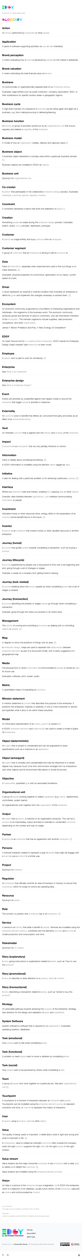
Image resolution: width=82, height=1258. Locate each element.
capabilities (49, 793)
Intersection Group (20, 1241)
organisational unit (55, 122)
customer (16, 192)
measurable (9, 780)
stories (8, 1189)
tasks (43, 1143)
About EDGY (31, 1230)
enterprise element (10, 927)
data (51, 43)
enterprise (58, 83)
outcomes (70, 818)
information (15, 263)
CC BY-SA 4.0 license (26, 1213)
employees (30, 29)
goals (59, 205)
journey (7, 544)
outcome (9, 412)
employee (6, 192)
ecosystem (13, 316)
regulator (33, 192)
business (43, 622)
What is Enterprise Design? (18, 382)
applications (38, 493)
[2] (19, 266)
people (46, 29)
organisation (25, 139)
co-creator (18, 944)
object (52, 461)
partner (25, 192)
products (40, 236)
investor (41, 192)
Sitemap (30, 1227)
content (27, 700)
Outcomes (7, 443)
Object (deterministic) (18, 10)
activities (42, 105)
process (58, 927)
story (18, 222)
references (33, 341)
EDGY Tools (31, 1234)
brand (29, 56)
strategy (59, 429)
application (43, 746)
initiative (18, 866)
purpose (71, 475)
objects (45, 161)
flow (49, 488)
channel (27, 1104)
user (44, 43)
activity (8, 29)
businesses (7, 883)
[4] (37, 1163)
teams (62, 793)
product (5, 548)
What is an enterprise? (16, 368)
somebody (33, 910)
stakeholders (29, 319)
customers (17, 249)
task (66, 583)
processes (42, 1160)
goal (27, 780)
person (7, 188)
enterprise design (52, 188)
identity (47, 429)
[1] (3, 156)
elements (17, 488)
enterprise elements (11, 647)
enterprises (10, 729)
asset (16, 897)
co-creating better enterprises (38, 338)
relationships (56, 644)
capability (28, 126)
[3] (66, 139)
